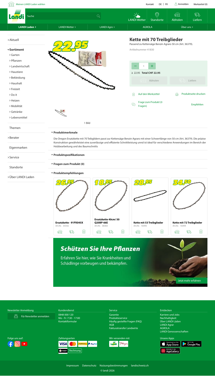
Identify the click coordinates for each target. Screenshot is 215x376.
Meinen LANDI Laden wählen (30, 4)
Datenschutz (89, 365)
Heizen (15, 100)
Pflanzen (16, 60)
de (160, 4)
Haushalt (16, 83)
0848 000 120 (65, 314)
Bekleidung (18, 77)
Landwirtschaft (20, 66)
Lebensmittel (19, 117)
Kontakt (150, 4)
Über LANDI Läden (170, 321)
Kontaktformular (67, 321)
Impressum (72, 365)
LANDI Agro (106, 27)
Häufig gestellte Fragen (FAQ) (125, 321)
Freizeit (15, 89)
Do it (14, 95)
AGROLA (147, 27)
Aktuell (14, 40)
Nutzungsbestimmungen (114, 365)
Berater (14, 137)
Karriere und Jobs (170, 314)
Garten (15, 55)
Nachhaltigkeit (168, 318)
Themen (14, 128)
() (200, 4)
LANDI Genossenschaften (174, 331)
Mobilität (16, 106)
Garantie (114, 314)
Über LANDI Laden (21, 177)
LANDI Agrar (167, 325)
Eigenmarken (18, 147)
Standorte (16, 167)
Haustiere (17, 72)
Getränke (16, 112)
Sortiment (16, 49)
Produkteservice (118, 318)
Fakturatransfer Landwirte (123, 328)
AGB (111, 325)
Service (14, 157)
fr (166, 4)
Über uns (186, 27)
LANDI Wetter (66, 27)
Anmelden (183, 4)
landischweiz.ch (140, 365)
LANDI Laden (26, 27)
